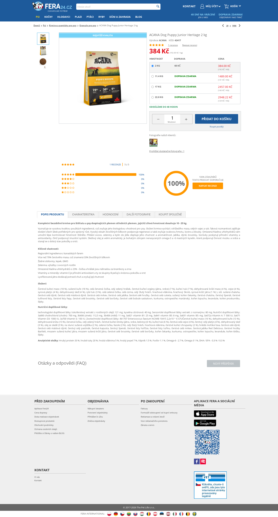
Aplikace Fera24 (41, 408)
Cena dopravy (40, 412)
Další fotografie (139, 214)
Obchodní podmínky (44, 425)
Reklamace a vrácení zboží (153, 416)
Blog (138, 16)
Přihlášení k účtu (95, 416)
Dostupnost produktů (44, 421)
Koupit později (217, 126)
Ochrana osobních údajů (45, 429)
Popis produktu (52, 214)
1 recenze (173, 45)
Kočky (48, 16)
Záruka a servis (147, 425)
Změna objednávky (96, 421)
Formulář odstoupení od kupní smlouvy (159, 412)
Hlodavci (63, 16)
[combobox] (118, 7)
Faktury (144, 408)
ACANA (162, 40)
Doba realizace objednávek (46, 416)
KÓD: (171, 40)
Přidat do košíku (217, 119)
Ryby (101, 16)
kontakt (189, 6)
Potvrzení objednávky (98, 412)
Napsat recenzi (189, 45)
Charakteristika (83, 214)
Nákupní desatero (96, 408)
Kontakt (38, 480)
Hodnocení (110, 214)
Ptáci (90, 16)
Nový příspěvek (223, 363)
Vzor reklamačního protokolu (154, 421)
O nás (37, 477)
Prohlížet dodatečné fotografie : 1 (166, 151)
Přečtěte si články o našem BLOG (49, 433)
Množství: (172, 122)
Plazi (78, 16)
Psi (38, 16)
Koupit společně (170, 214)
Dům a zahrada (120, 16)
